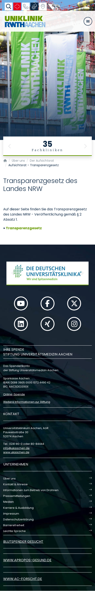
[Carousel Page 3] (3, 70)
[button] (9, 146)
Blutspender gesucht (23, 541)
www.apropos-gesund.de (27, 560)
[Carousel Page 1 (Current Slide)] (3, 64)
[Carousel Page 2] (3, 67)
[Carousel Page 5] (3, 77)
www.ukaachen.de (16, 452)
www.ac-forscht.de (22, 578)
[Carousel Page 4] (3, 73)
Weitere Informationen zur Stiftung (26, 402)
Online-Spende (14, 394)
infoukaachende (16, 448)
